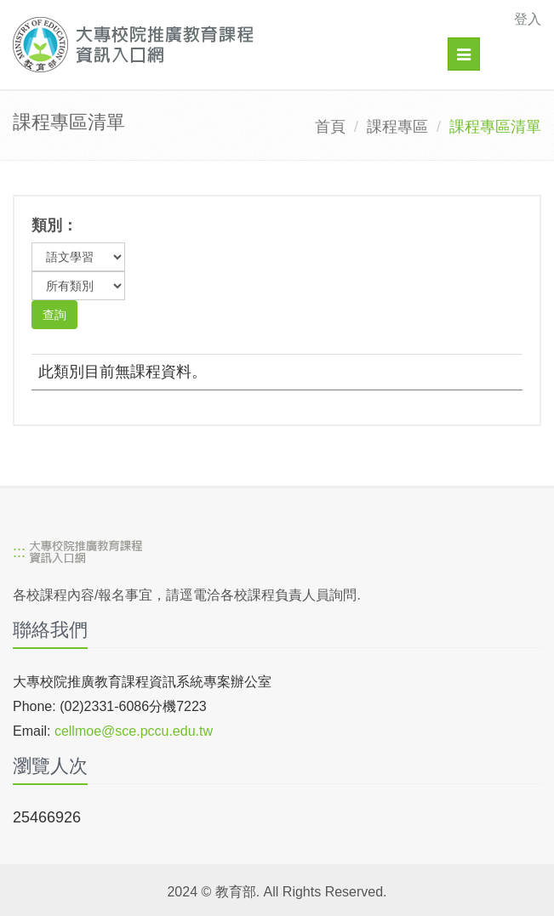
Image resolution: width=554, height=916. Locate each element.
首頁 (330, 126)
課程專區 (397, 126)
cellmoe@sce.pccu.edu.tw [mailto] (133, 731)
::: (19, 552)
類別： (54, 225)
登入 (527, 19)
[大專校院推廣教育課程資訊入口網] (226, 44)
